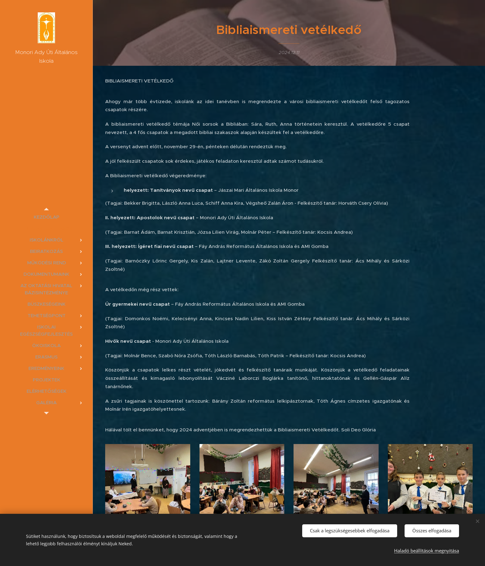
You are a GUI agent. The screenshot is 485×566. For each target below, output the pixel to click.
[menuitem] (46, 216)
